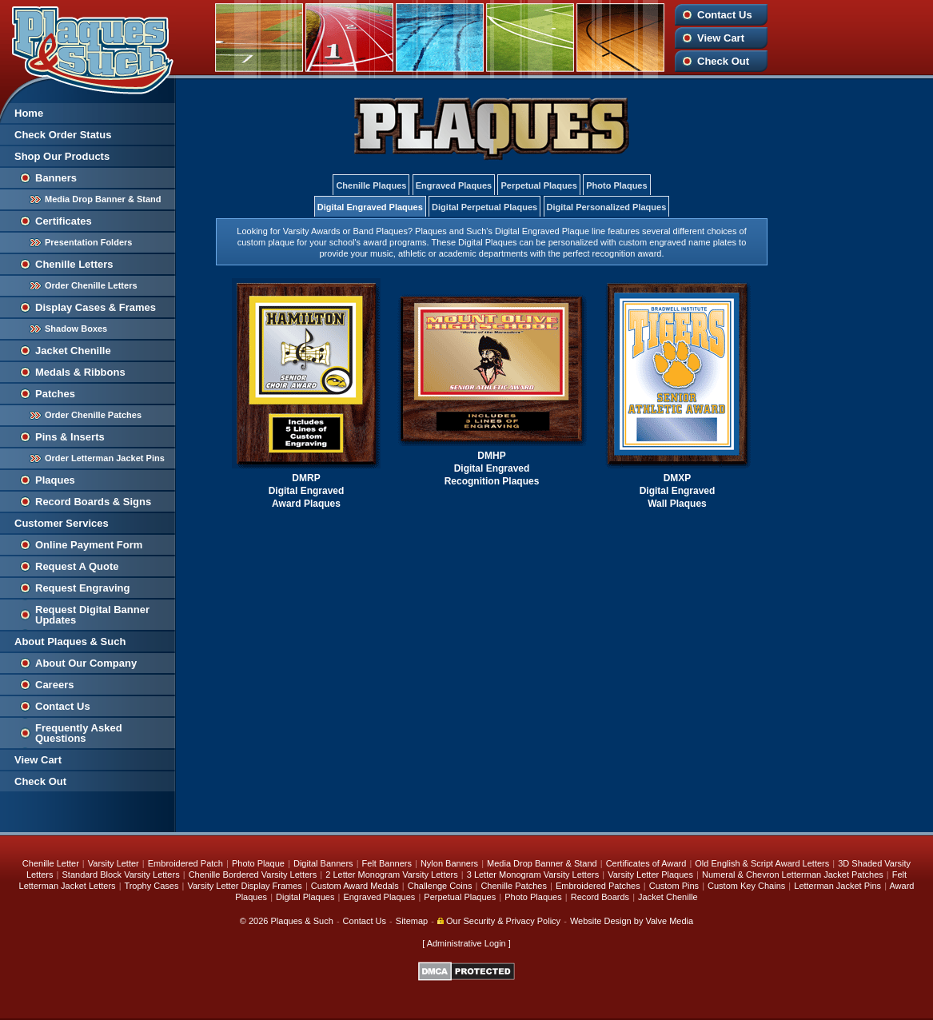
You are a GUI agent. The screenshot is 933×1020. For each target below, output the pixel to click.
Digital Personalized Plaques (607, 207)
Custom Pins (674, 886)
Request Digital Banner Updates (92, 615)
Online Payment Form (88, 545)
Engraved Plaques (454, 185)
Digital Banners (323, 863)
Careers (54, 685)
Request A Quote (77, 566)
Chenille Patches (513, 886)
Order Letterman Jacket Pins (105, 458)
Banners (56, 178)
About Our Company (86, 663)
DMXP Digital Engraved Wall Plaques (678, 490)
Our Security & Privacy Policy (498, 921)
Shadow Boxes (76, 328)
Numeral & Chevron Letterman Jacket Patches (792, 874)
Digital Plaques (305, 897)
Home (28, 113)
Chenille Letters (74, 264)
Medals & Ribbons (80, 372)
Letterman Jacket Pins (837, 886)
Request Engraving (82, 588)
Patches (55, 394)
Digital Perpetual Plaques (484, 207)
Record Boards (600, 897)
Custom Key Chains (746, 886)
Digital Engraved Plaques (370, 207)
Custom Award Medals (355, 886)
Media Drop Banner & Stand (103, 199)
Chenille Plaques (371, 185)
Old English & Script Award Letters (762, 863)
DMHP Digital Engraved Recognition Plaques (492, 468)
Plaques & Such (302, 921)
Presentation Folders (88, 242)
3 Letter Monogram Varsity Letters (533, 874)
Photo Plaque (258, 863)
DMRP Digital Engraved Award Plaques (307, 490)
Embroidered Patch (185, 863)
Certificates (63, 221)
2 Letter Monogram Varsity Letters (391, 874)
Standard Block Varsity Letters (121, 874)
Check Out (723, 61)
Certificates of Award (646, 863)
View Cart (720, 38)
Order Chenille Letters (91, 285)
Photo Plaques (616, 185)
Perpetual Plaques (538, 185)
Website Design (601, 921)
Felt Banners (387, 863)
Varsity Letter (113, 863)
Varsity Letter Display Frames (244, 886)
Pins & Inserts (70, 437)
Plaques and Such (88, 47)
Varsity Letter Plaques (650, 874)
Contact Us (724, 15)
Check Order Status (62, 135)
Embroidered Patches (598, 886)
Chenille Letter (50, 863)
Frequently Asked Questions (78, 733)
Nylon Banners (449, 863)
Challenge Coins (440, 886)
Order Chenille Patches (93, 415)
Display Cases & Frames (95, 307)
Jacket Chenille (73, 351)
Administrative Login (466, 943)
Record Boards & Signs (93, 502)
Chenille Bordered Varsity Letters (253, 874)
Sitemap (412, 921)
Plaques (55, 480)
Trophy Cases (151, 886)
